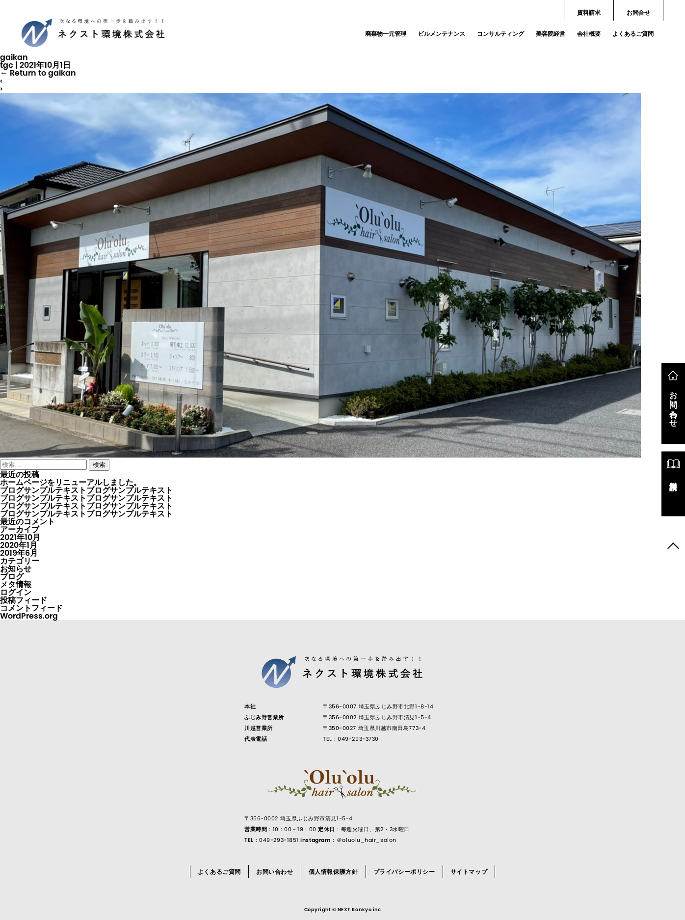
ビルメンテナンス (441, 33)
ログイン (15, 592)
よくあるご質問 (219, 871)
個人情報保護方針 (333, 871)
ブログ (12, 576)
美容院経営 (550, 33)
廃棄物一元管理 (385, 33)
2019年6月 (19, 553)
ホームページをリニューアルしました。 (70, 482)
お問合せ (638, 12)
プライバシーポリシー (404, 871)
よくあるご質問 (633, 33)
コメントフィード (31, 608)
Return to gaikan (38, 73)
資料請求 (589, 12)
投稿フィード (23, 600)
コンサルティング (500, 33)
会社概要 (589, 33)
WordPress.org (29, 616)
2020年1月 (18, 545)
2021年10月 (20, 537)
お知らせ (15, 568)
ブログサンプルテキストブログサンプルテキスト (86, 490)
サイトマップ (469, 871)
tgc (6, 65)
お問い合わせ (274, 871)
